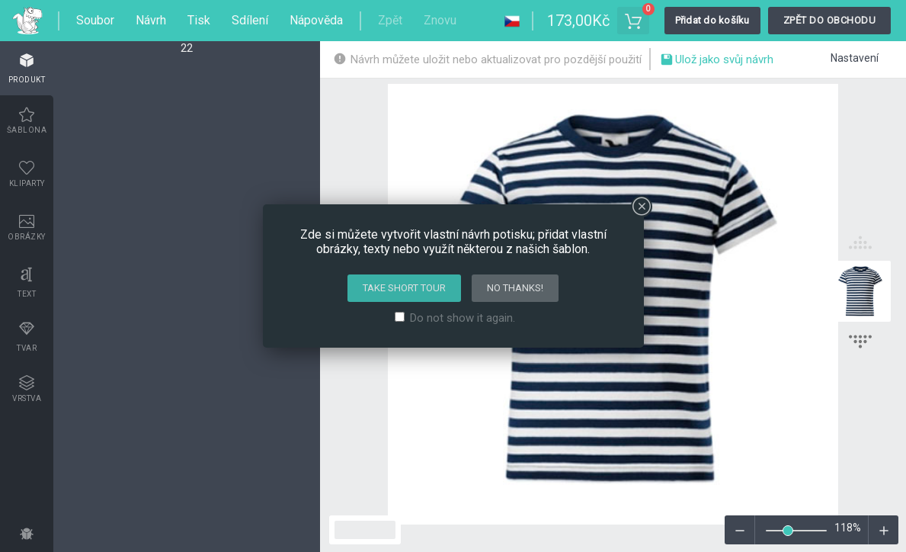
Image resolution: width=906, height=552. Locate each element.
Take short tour (404, 288)
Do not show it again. (462, 318)
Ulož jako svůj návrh (716, 61)
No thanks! (515, 288)
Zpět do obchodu (829, 20)
